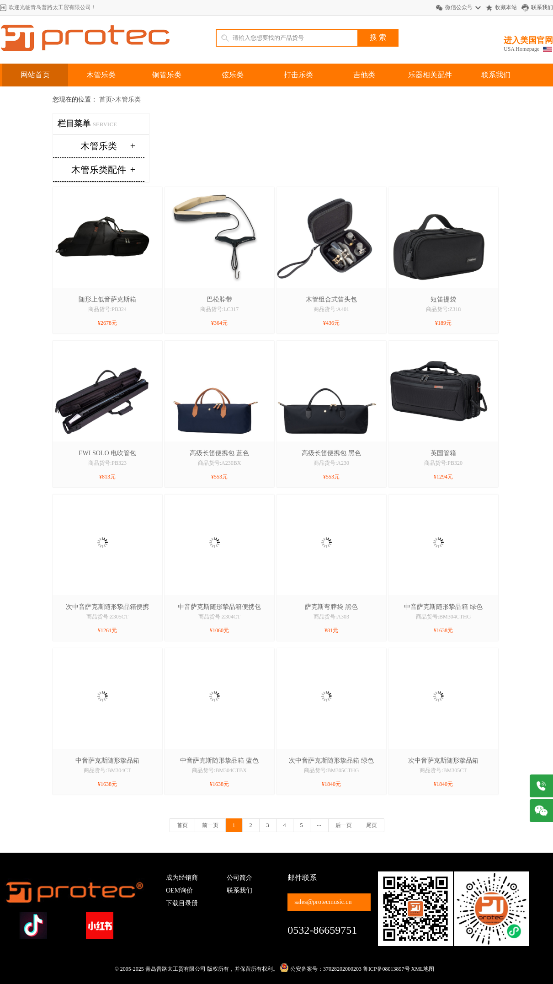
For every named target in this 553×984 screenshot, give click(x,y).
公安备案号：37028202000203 (321, 969)
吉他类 (364, 75)
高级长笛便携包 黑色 (331, 453)
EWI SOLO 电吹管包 (107, 453)
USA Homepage (521, 49)
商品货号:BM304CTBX (219, 770)
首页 (105, 99)
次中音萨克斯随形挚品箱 (443, 760)
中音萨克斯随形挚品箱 (107, 760)
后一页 (343, 825)
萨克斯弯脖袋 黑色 (331, 606)
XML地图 (423, 969)
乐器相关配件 (430, 75)
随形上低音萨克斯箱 (107, 299)
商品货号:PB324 (107, 309)
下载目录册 (182, 903)
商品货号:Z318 (443, 309)
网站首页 (35, 75)
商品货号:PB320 (443, 463)
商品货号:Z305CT (107, 616)
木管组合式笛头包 (331, 299)
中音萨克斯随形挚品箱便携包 (219, 606)
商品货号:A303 (331, 616)
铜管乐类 (166, 75)
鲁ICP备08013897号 (386, 969)
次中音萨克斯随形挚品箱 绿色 (331, 760)
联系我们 (542, 7)
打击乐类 (298, 75)
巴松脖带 (219, 299)
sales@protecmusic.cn (322, 901)
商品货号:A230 (331, 463)
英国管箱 (443, 453)
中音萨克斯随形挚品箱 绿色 (443, 606)
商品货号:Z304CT (219, 616)
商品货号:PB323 (107, 463)
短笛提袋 (443, 299)
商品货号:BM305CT (443, 770)
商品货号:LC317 (219, 309)
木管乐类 (101, 75)
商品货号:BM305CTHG (331, 770)
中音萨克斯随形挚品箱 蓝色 (219, 760)
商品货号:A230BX (219, 463)
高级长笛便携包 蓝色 (219, 453)
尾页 (371, 825)
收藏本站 (506, 7)
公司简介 (239, 877)
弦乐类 (233, 75)
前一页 (210, 825)
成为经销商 (182, 877)
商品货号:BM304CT (107, 770)
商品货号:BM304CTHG (443, 616)
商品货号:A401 (331, 309)
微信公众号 (459, 7)
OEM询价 (179, 890)
